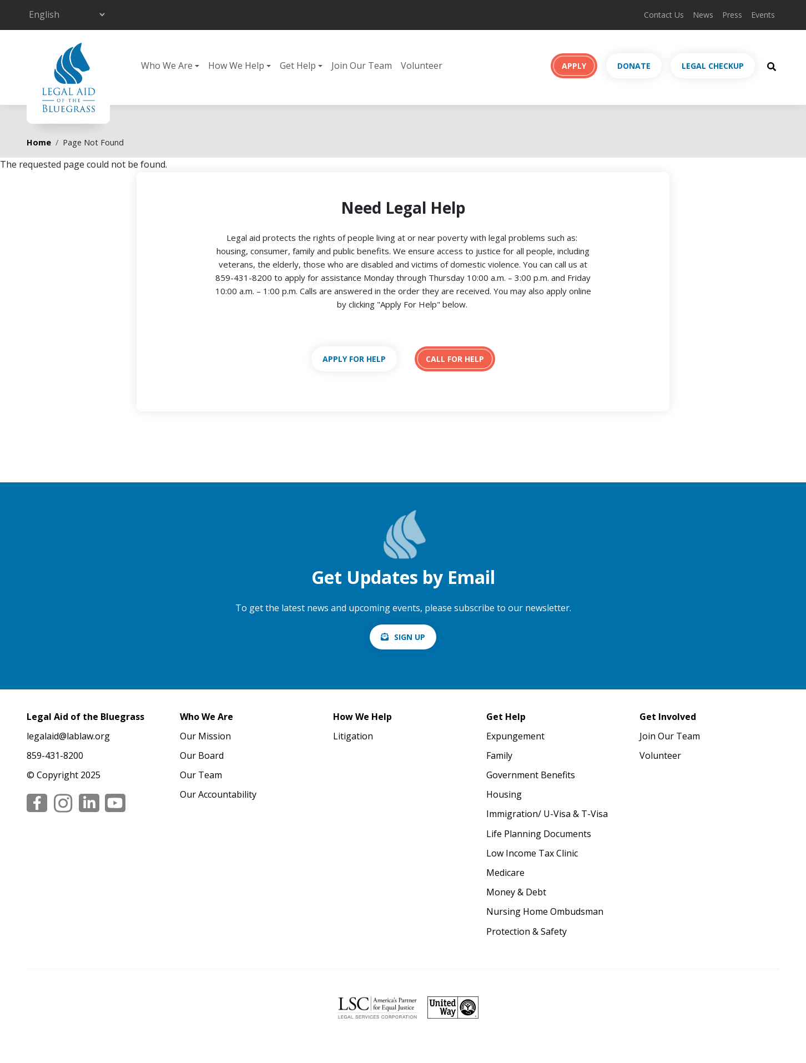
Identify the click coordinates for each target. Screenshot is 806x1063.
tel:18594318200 (455, 358)
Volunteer (421, 65)
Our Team (201, 775)
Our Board (202, 755)
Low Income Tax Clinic (532, 853)
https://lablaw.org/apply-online (354, 358)
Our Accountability (218, 794)
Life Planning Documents (538, 834)
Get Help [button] (298, 65)
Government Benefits (530, 775)
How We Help (362, 717)
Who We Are (206, 717)
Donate (634, 66)
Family (499, 755)
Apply (574, 66)
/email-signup (403, 636)
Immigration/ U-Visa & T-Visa (547, 814)
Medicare (505, 872)
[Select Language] (67, 14)
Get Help (506, 717)
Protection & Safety (526, 931)
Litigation (353, 736)
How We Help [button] (236, 65)
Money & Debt (516, 892)
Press (732, 14)
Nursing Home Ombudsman (544, 911)
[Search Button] (771, 66)
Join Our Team (361, 65)
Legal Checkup (713, 66)
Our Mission (205, 736)
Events (763, 14)
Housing (504, 794)
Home (39, 142)
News (703, 14)
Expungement (515, 736)
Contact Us (664, 14)
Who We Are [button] (167, 65)
